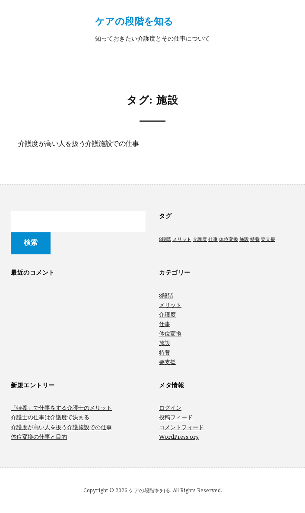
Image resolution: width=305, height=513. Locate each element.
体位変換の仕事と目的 (39, 436)
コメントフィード (181, 427)
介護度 (167, 314)
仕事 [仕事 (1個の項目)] (213, 239)
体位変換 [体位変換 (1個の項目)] (228, 239)
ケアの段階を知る (134, 20)
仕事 (164, 324)
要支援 (167, 362)
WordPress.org (179, 436)
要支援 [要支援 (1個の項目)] (268, 239)
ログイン (170, 408)
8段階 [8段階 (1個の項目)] (165, 239)
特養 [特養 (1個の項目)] (255, 239)
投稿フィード (176, 417)
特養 (164, 352)
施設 (164, 343)
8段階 (166, 295)
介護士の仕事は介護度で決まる (50, 417)
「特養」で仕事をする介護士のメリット (61, 408)
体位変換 (170, 333)
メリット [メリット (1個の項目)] (181, 239)
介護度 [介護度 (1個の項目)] (200, 239)
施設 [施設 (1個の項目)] (244, 239)
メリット (170, 305)
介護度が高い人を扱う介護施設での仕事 (78, 144)
